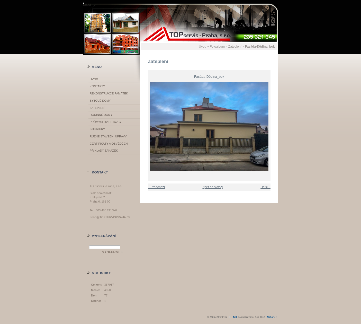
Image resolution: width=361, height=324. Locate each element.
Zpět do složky (212, 187)
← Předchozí (156, 187)
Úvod (202, 46)
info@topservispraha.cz (110, 217)
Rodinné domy (101, 114)
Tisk (235, 317)
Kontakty (97, 86)
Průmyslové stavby (105, 122)
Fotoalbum (217, 46)
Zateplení (234, 46)
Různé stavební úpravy (108, 136)
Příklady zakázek (104, 150)
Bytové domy (100, 100)
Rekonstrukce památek (109, 93)
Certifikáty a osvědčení (109, 143)
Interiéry (97, 129)
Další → (266, 187)
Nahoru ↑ (272, 317)
